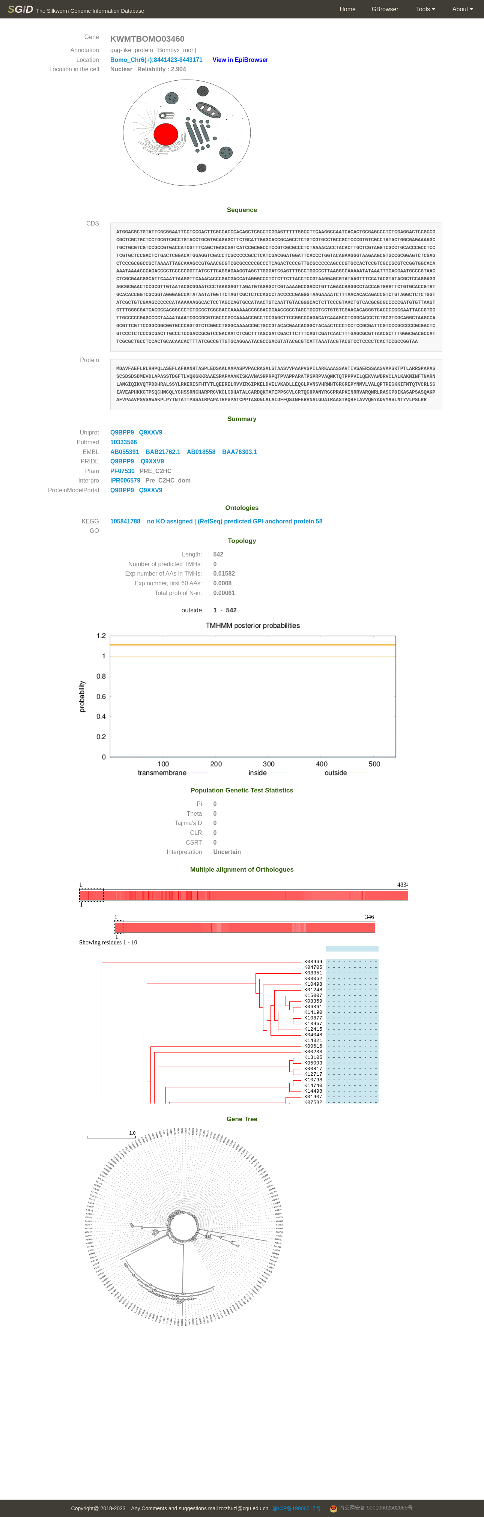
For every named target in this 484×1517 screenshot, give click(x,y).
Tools (425, 9)
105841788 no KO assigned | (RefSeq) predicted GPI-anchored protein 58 (216, 521)
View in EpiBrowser (240, 60)
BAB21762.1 (166, 452)
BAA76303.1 (242, 452)
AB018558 (204, 452)
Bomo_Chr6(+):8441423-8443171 (157, 60)
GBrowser (385, 9)
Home (347, 9)
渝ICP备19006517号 (297, 1508)
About (462, 9)
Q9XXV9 (152, 432)
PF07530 (123, 471)
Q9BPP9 (124, 432)
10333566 (126, 442)
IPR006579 (126, 480)
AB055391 (128, 452)
